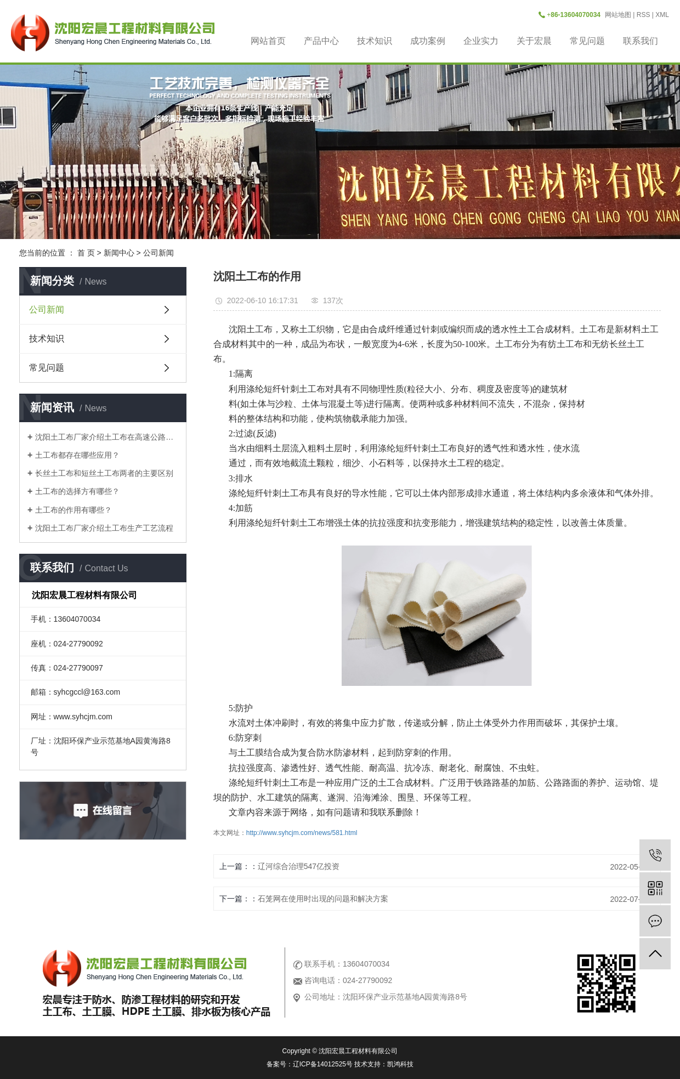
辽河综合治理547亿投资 (298, 866)
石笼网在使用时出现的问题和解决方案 (323, 898)
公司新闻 (158, 252)
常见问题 (587, 41)
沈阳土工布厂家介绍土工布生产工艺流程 (104, 528)
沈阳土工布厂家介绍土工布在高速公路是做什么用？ (106, 437)
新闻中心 (119, 252)
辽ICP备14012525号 (323, 1064)
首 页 (86, 252)
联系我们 (640, 41)
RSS (643, 15)
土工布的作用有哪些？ (73, 510)
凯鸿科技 (400, 1064)
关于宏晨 (534, 41)
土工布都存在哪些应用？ (77, 455)
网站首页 (268, 41)
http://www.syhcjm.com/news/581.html (302, 833)
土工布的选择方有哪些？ (77, 491)
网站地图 (618, 15)
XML (662, 15)
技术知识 (374, 41)
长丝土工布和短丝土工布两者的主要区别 (104, 473)
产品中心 (321, 41)
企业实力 (480, 41)
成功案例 (427, 41)
